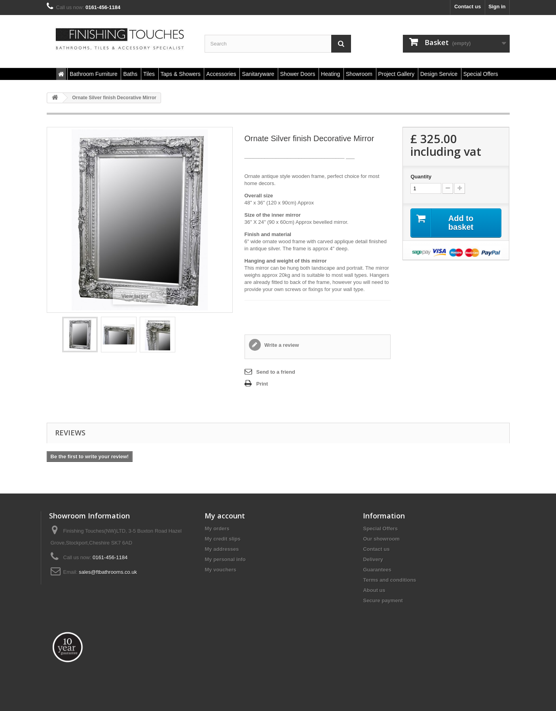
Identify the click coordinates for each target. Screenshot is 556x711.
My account (225, 515)
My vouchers (220, 570)
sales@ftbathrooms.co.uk (108, 572)
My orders (217, 528)
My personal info (225, 559)
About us (374, 590)
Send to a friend (275, 372)
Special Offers (380, 528)
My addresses (222, 549)
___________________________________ (295, 156)
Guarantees (377, 570)
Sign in (496, 6)
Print (262, 384)
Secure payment (382, 600)
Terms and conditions (389, 580)
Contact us (467, 6)
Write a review (281, 345)
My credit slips (222, 539)
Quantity (420, 177)
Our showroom (381, 539)
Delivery (373, 559)
